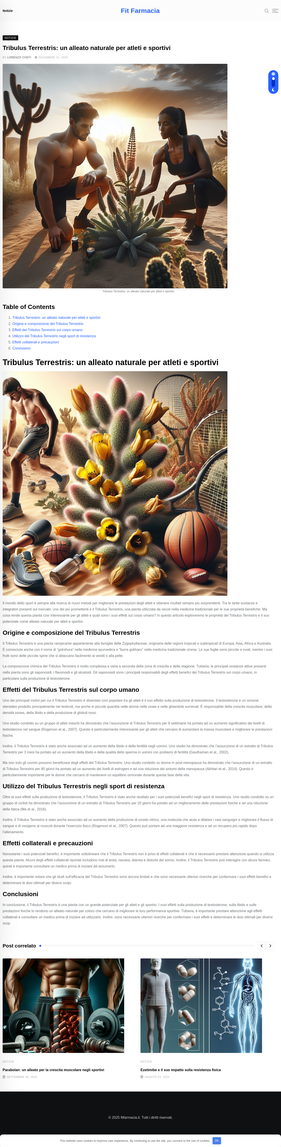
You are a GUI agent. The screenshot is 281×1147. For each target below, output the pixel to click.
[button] (262, 950)
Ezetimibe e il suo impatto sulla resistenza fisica (180, 1074)
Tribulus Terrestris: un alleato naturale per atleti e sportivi (56, 322)
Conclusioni (21, 353)
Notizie (8, 10)
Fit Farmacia (140, 11)
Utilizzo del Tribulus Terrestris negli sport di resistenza (54, 340)
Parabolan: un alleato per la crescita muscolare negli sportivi (53, 1074)
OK (217, 1140)
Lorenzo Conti (19, 61)
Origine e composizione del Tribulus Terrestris (47, 328)
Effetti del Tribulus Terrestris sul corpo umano (47, 334)
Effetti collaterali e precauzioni (35, 346)
